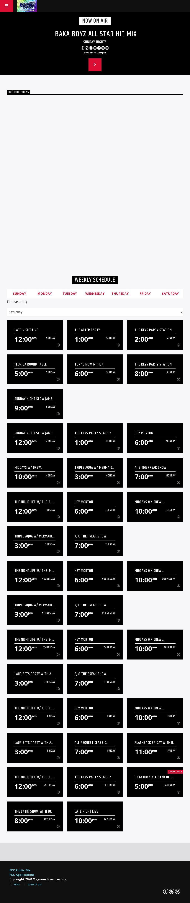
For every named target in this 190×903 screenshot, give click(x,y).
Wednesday (94, 294)
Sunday (19, 294)
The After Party (87, 330)
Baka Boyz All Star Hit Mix (96, 34)
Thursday (120, 294)
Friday (145, 294)
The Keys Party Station (153, 330)
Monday (44, 294)
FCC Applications (21, 875)
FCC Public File (20, 870)
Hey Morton (144, 433)
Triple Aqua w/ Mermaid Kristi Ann (93, 467)
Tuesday (70, 294)
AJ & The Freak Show (150, 467)
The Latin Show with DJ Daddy (32, 811)
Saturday (170, 294)
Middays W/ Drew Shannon (27, 467)
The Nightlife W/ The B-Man (33, 502)
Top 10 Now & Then (89, 364)
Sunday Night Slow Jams (33, 399)
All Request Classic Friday (90, 743)
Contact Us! (35, 885)
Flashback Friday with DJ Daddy (154, 743)
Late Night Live (26, 330)
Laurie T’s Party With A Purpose (32, 674)
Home (17, 885)
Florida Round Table (30, 364)
